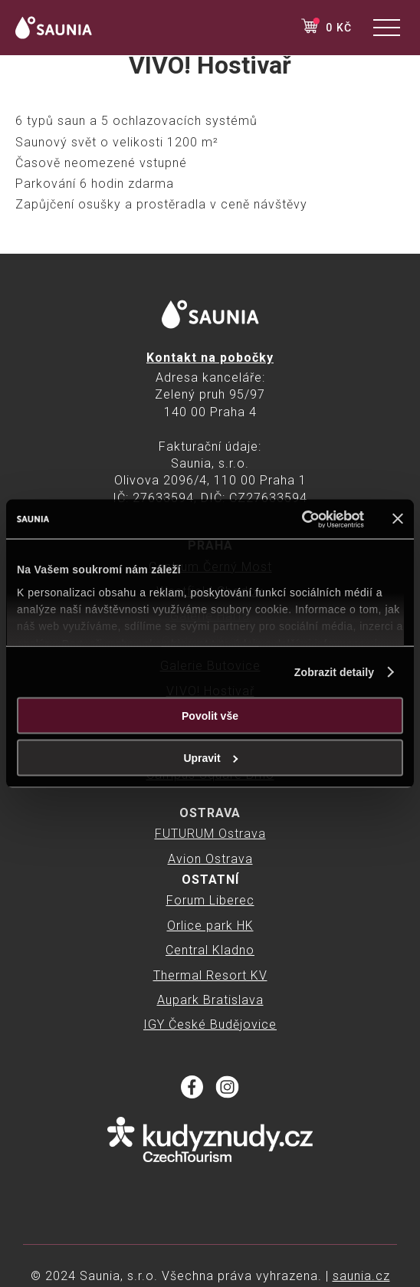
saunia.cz (361, 1276)
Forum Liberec (210, 900)
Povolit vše (210, 716)
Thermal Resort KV (210, 975)
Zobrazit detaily (334, 672)
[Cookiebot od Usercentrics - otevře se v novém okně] (297, 519)
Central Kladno (210, 950)
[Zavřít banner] (397, 519)
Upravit (210, 758)
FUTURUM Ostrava (210, 833)
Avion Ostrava (210, 859)
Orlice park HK (210, 925)
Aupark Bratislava (210, 1000)
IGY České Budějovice (210, 1024)
